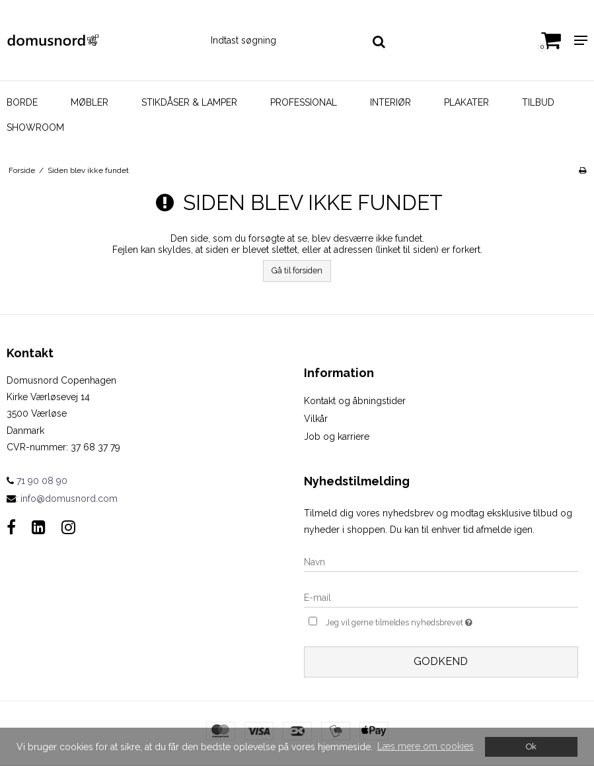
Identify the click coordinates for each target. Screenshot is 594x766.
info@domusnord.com (69, 498)
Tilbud (538, 102)
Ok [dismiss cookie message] (531, 746)
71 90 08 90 (37, 480)
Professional (303, 102)
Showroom (35, 127)
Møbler (89, 102)
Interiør (390, 102)
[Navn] (441, 561)
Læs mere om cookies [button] (425, 746)
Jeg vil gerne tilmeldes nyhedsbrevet (428, 621)
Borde (22, 102)
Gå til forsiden (297, 270)
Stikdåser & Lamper (189, 102)
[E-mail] (441, 597)
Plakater (466, 102)
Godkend (441, 661)
